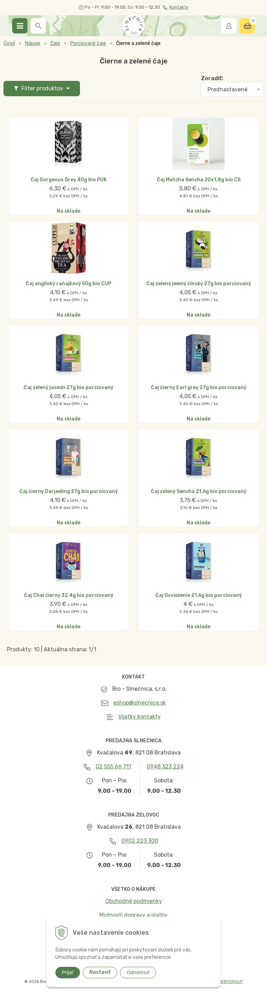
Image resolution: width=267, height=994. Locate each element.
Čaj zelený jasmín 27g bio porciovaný (68, 387)
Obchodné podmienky (133, 901)
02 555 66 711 (113, 766)
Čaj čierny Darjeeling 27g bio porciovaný (68, 491)
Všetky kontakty (139, 716)
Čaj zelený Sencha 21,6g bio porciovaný (198, 491)
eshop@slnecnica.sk (139, 702)
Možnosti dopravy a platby (133, 915)
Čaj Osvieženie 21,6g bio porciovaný (198, 595)
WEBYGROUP (230, 981)
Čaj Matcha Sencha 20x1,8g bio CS (199, 180)
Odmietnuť (138, 972)
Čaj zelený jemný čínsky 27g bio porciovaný (198, 284)
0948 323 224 (165, 766)
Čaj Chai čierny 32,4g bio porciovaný (68, 595)
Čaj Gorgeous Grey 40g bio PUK (69, 180)
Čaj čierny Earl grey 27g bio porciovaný (198, 387)
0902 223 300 (139, 840)
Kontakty (175, 7)
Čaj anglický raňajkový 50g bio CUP (68, 284)
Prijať (67, 972)
